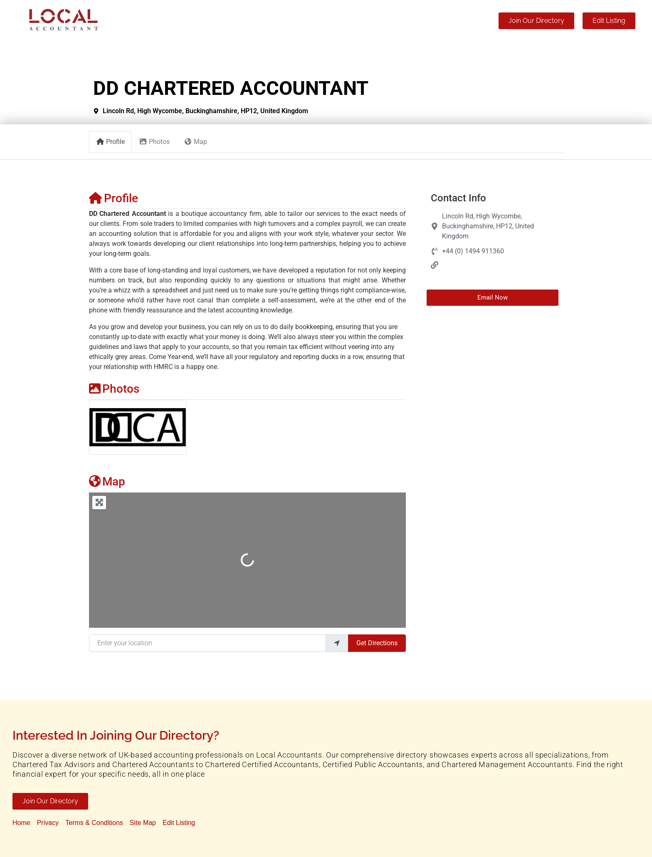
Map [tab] (195, 142)
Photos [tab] (154, 142)
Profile (113, 198)
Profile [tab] (110, 142)
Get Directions (377, 643)
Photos (114, 389)
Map (107, 481)
